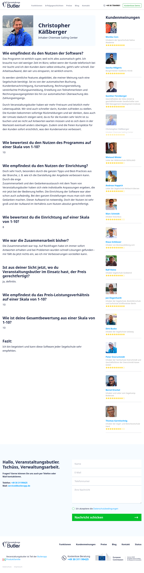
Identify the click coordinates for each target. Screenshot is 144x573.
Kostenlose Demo (132, 5)
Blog (77, 5)
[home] (11, 5)
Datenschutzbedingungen (105, 508)
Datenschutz (7, 567)
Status (138, 544)
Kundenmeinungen (86, 544)
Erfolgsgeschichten (54, 5)
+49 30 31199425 (19, 482)
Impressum (18, 567)
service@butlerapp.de (19, 485)
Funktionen (36, 5)
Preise (69, 5)
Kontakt (86, 5)
